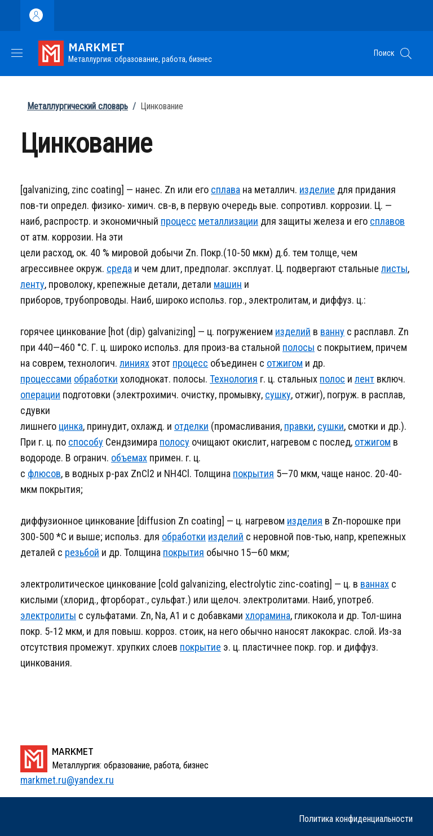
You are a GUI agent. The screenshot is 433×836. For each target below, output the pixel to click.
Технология (234, 379)
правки (298, 426)
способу (85, 442)
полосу (174, 442)
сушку (278, 395)
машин (228, 284)
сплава (225, 189)
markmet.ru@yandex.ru (67, 780)
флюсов (44, 473)
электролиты (48, 615)
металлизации (228, 221)
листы (394, 268)
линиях (134, 363)
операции (40, 395)
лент (364, 379)
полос (332, 379)
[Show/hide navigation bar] (17, 53)
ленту (32, 284)
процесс (178, 221)
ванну (332, 331)
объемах (129, 458)
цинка (71, 426)
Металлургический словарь (77, 106)
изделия (304, 521)
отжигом (285, 363)
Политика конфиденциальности (356, 818)
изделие (317, 189)
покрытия (253, 473)
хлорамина (267, 615)
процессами (46, 379)
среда (119, 268)
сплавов (387, 221)
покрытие (200, 647)
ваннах (374, 584)
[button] (406, 53)
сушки (330, 426)
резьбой (82, 552)
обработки (96, 379)
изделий (293, 331)
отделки (191, 426)
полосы (298, 347)
